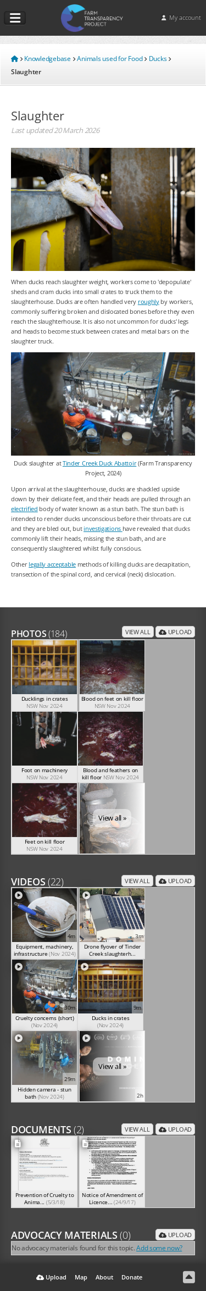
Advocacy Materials (71, 1235)
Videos (37, 881)
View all (138, 632)
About (104, 1277)
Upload (175, 632)
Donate (131, 1277)
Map (81, 1277)
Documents (47, 1129)
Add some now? (159, 1247)
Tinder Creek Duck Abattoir (99, 463)
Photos (39, 634)
